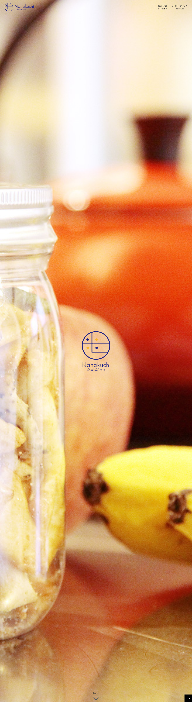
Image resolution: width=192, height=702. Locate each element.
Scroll (96, 695)
